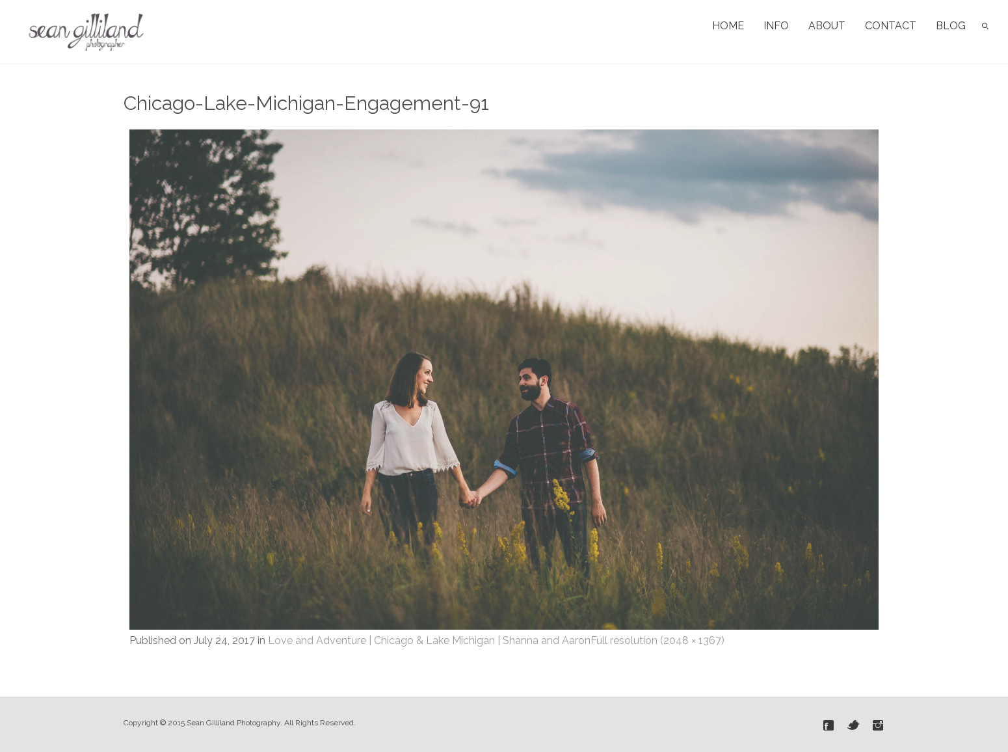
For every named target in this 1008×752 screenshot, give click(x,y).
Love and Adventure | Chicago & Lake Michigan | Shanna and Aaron (429, 640)
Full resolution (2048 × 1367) (657, 640)
